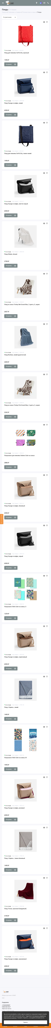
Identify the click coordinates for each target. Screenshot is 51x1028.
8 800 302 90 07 (6, 1007)
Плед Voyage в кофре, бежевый (14, 506)
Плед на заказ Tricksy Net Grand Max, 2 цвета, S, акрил (22, 304)
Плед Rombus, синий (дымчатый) (15, 355)
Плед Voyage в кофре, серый (13, 556)
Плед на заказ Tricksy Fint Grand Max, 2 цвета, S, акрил (22, 405)
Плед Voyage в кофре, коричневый (15, 657)
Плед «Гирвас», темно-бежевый (14, 858)
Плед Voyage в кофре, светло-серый (16, 204)
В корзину (11, 64)
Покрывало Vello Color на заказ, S (15, 606)
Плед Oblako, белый (10, 254)
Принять (25, 1022)
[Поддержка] (48, 3)
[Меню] (3, 3)
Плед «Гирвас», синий (11, 707)
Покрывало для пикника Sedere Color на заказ (19, 455)
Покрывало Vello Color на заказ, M (15, 757)
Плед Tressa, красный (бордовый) (15, 908)
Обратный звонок (6, 1008)
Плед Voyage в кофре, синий (13, 103)
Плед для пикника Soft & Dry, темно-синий (17, 153)
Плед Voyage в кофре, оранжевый (15, 959)
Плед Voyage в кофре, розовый (14, 808)
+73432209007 (6, 1005)
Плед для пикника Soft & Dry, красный (16, 53)
